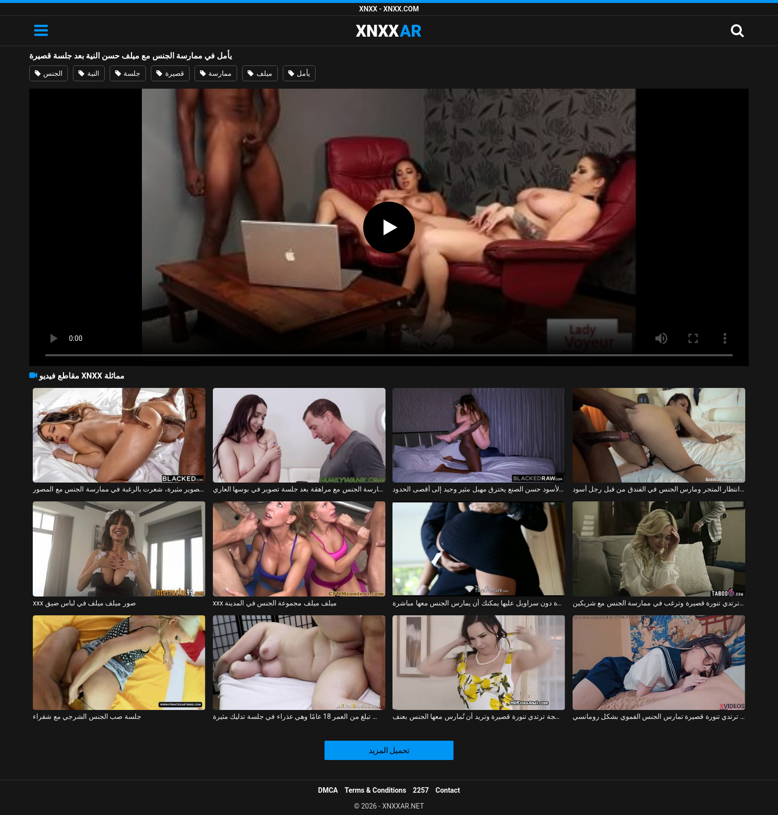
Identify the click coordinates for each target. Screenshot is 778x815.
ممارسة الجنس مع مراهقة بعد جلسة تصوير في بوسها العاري (299, 489)
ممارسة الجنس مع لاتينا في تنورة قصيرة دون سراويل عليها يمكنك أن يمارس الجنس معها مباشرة (478, 603)
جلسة (127, 73)
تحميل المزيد (389, 750)
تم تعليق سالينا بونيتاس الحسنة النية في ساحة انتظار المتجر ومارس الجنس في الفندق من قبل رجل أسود (659, 489)
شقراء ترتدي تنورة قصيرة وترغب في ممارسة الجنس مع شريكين (659, 603)
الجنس (49, 73)
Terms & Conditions (375, 790)
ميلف (260, 73)
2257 (421, 790)
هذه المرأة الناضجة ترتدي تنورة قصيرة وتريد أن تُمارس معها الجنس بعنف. (478, 716)
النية (88, 73)
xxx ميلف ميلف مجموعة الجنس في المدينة (275, 603)
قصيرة (170, 73)
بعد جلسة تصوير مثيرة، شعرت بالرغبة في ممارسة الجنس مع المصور (119, 489)
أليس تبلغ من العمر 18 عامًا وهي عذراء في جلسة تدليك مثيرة (299, 716)
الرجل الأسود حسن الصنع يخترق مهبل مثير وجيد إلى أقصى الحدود (478, 489)
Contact (448, 790)
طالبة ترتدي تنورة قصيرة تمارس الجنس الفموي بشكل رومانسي (659, 716)
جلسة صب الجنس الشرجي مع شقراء (87, 716)
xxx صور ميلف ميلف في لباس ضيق (84, 603)
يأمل (299, 73)
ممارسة (216, 73)
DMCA (328, 790)
